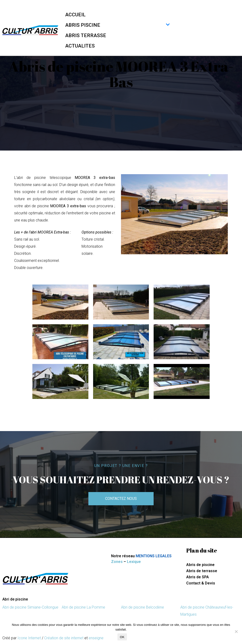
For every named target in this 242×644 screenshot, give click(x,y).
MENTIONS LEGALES (154, 556)
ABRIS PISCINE (117, 25)
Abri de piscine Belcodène (142, 607)
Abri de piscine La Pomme (83, 607)
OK (122, 637)
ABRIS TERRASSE (85, 35)
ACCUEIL (75, 14)
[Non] (236, 631)
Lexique (134, 561)
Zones (117, 561)
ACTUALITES (80, 46)
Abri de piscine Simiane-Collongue (30, 607)
